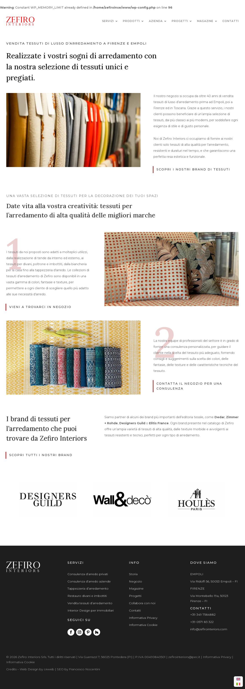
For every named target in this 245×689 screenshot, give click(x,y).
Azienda (156, 21)
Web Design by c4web (37, 669)
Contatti (230, 21)
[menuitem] (238, 679)
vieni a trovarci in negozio (40, 307)
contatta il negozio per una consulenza (189, 386)
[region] (122, 500)
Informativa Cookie (143, 625)
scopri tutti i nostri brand (40, 455)
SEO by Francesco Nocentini (78, 669)
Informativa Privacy (143, 618)
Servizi (108, 21)
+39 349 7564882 (203, 614)
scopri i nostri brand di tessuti (193, 169)
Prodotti (131, 21)
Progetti (180, 21)
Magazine (205, 21)
